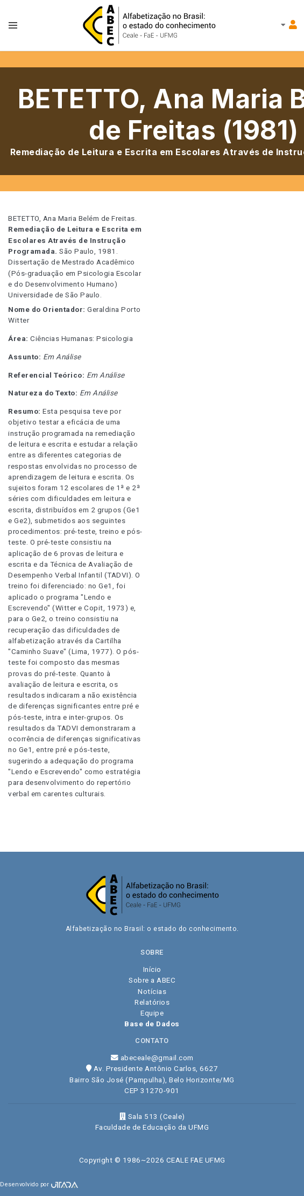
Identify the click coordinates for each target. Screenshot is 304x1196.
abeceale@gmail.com (152, 1057)
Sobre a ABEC (152, 980)
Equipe (152, 1013)
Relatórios (152, 1002)
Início (152, 969)
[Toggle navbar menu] (13, 25)
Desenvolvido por (39, 1184)
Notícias (152, 991)
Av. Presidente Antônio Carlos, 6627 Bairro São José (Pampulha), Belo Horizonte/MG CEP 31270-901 (152, 1079)
